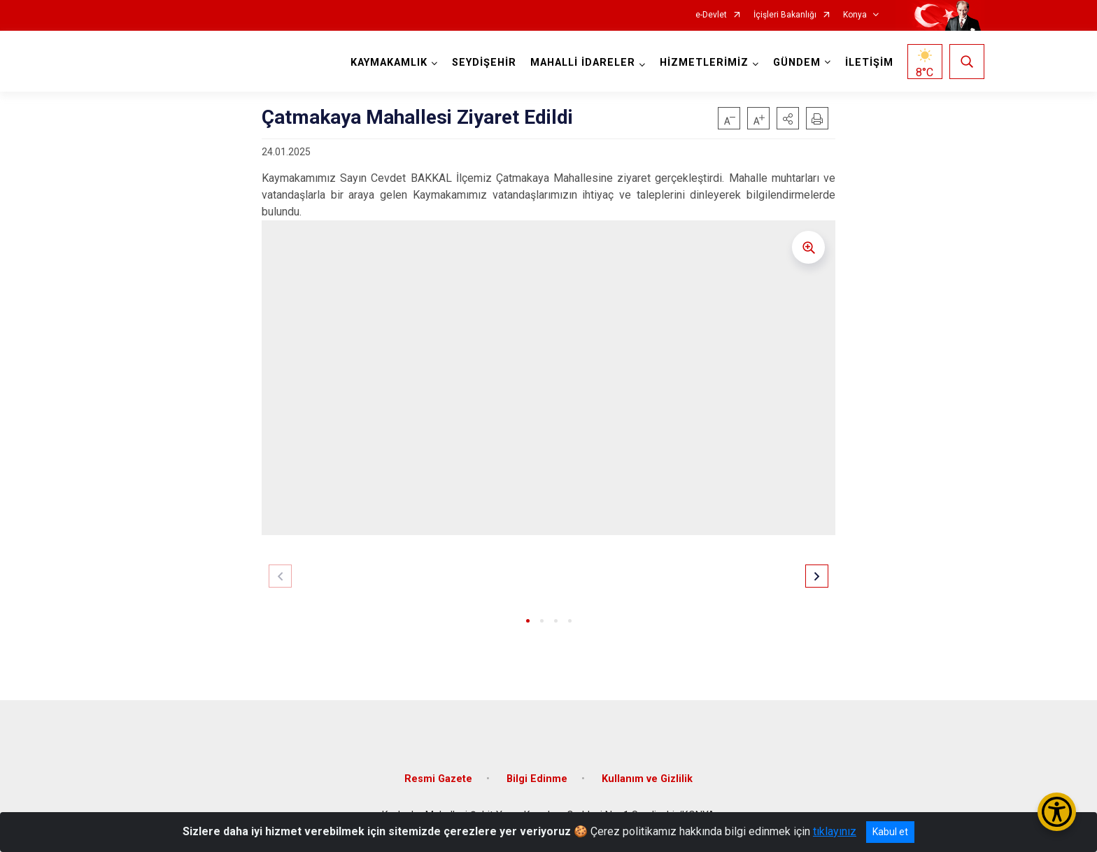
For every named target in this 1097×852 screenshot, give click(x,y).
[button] (788, 118)
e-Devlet (711, 15)
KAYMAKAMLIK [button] (389, 63)
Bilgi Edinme (537, 779)
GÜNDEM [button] (797, 63)
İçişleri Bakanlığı (784, 15)
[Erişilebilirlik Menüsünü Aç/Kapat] (1057, 812)
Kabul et (890, 831)
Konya (855, 15)
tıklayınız (834, 831)
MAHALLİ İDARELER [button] (582, 63)
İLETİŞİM (869, 63)
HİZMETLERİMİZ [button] (704, 63)
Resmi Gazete (438, 779)
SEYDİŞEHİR (484, 63)
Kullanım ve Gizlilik (647, 779)
